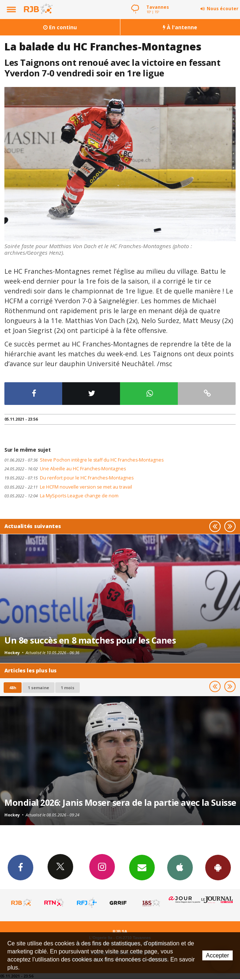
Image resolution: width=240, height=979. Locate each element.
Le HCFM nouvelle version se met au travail (68, 487)
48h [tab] (12, 687)
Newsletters (142, 867)
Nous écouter (223, 8)
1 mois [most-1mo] (67, 687)
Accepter (217, 955)
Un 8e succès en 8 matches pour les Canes (90, 640)
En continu (60, 27)
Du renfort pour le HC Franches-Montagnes (69, 478)
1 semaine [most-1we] (38, 687)
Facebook (20, 867)
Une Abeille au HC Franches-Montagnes (65, 469)
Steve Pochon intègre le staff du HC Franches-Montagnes (84, 460)
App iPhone (180, 867)
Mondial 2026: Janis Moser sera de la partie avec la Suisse (120, 802)
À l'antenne (180, 27)
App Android (218, 867)
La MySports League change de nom (61, 496)
